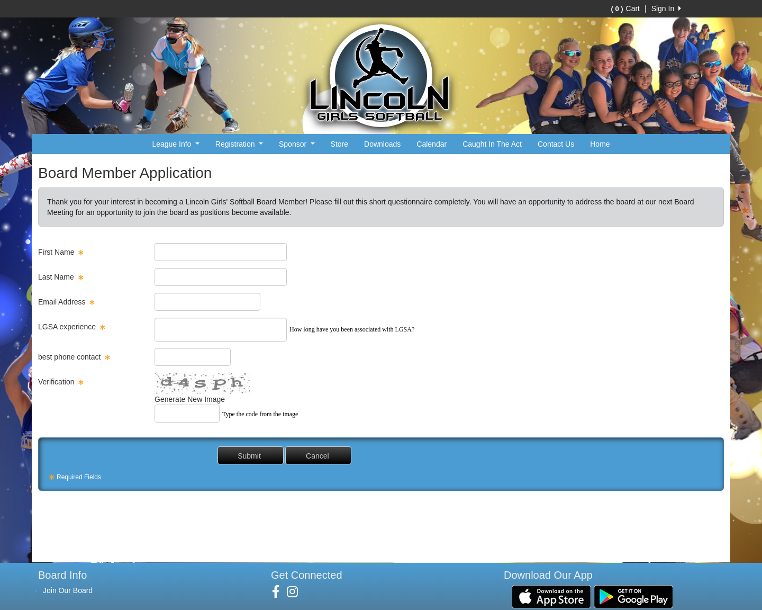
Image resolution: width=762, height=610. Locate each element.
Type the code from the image (260, 414)
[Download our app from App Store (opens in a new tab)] (551, 596)
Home (600, 144)
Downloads (382, 144)
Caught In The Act (492, 144)
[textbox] (221, 252)
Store (339, 144)
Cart (625, 8)
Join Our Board (68, 590)
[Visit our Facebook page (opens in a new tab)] (280, 592)
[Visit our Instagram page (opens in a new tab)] (296, 592)
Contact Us (556, 144)
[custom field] (221, 330)
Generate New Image (190, 399)
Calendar (431, 144)
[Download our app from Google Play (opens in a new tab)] (633, 596)
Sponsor (297, 144)
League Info (175, 144)
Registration (239, 144)
